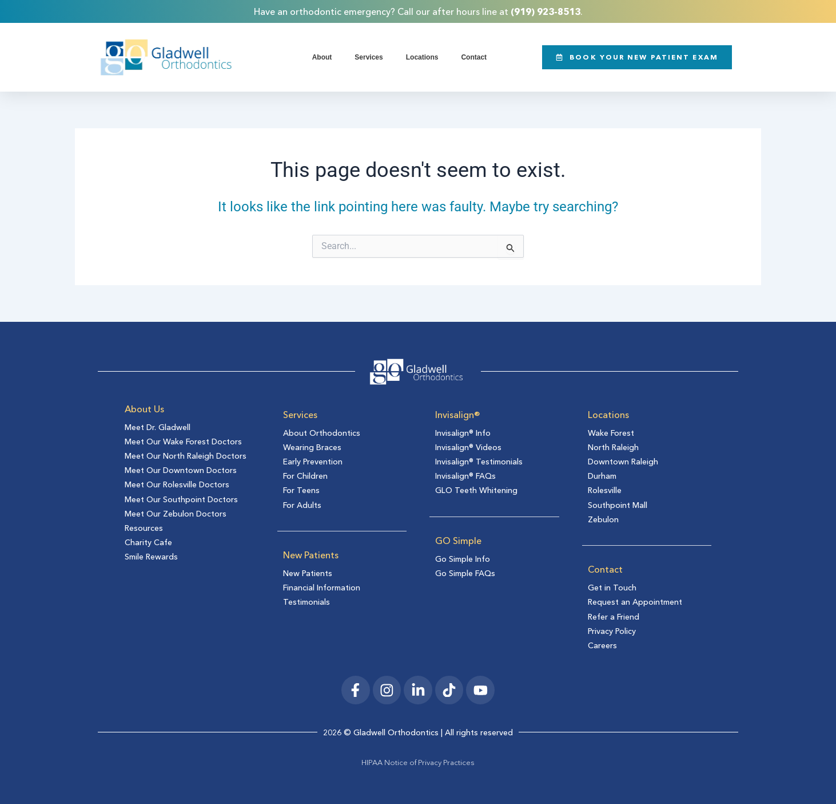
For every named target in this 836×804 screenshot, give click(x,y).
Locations (422, 57)
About (322, 57)
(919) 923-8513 (545, 11)
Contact (474, 57)
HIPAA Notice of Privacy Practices (418, 762)
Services (369, 57)
